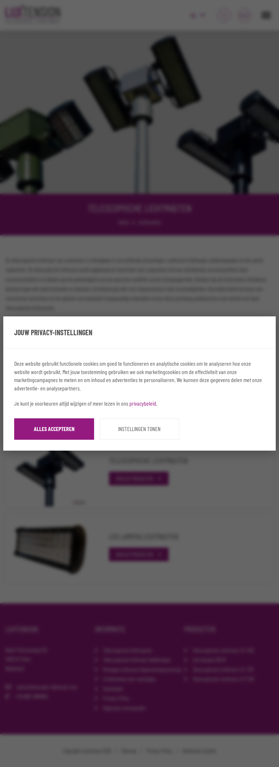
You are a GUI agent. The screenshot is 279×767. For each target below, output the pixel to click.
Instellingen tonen (139, 428)
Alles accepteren (54, 428)
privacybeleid (142, 403)
